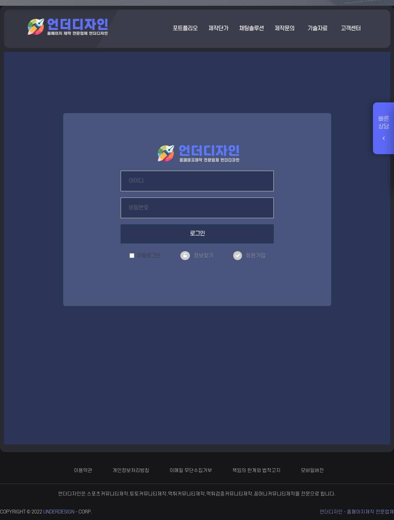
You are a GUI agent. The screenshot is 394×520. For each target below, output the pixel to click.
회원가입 (256, 255)
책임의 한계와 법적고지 (256, 470)
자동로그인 (144, 255)
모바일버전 (312, 470)
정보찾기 (204, 255)
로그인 (197, 233)
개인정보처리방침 (131, 470)
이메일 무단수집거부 (191, 470)
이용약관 (83, 470)
